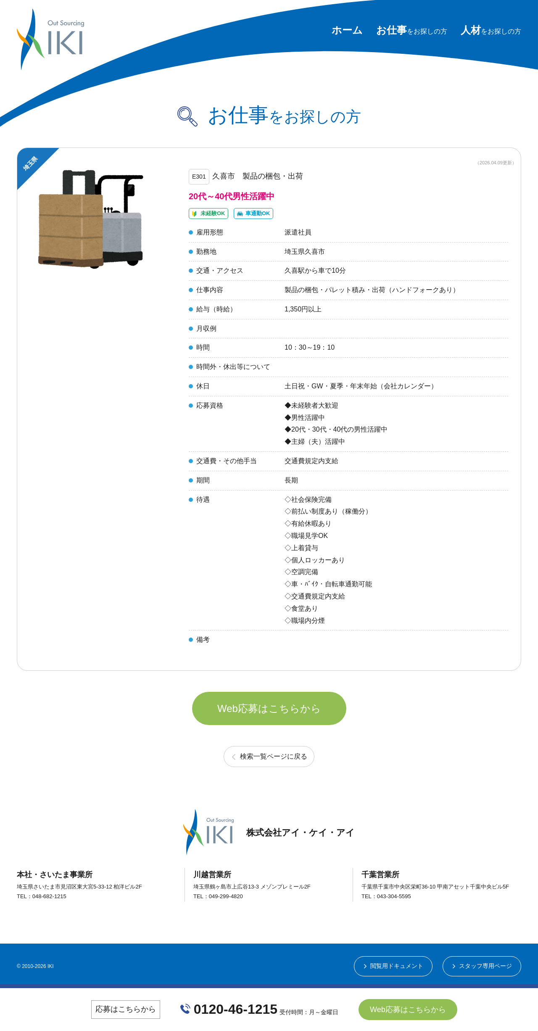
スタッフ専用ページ (485, 965)
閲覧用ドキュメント (396, 965)
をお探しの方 (411, 31)
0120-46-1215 (235, 1009)
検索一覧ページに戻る (273, 756)
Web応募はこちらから (269, 708)
